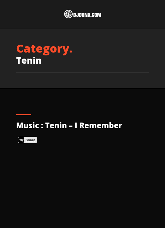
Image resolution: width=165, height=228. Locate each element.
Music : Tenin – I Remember (69, 125)
